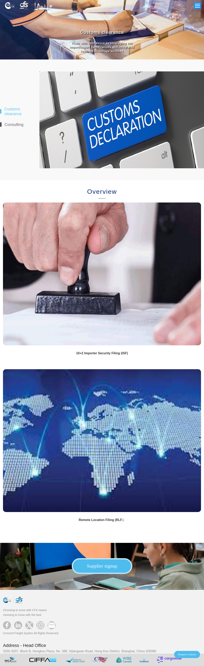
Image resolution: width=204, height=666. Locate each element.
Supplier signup (102, 566)
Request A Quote (187, 654)
